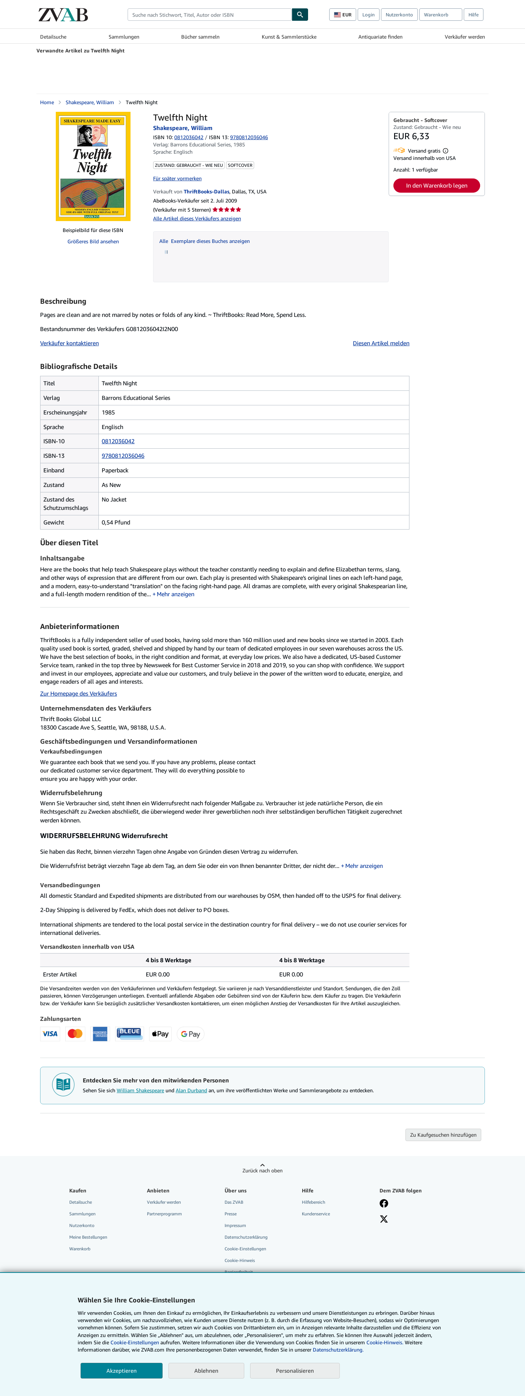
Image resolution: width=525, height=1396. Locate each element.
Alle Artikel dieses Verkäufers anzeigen (197, 218)
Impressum (235, 1225)
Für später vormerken (177, 178)
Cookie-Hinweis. (384, 1342)
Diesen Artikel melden (381, 343)
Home (47, 102)
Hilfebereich (313, 1202)
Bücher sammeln (200, 37)
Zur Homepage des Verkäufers (78, 693)
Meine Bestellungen (88, 1237)
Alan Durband (191, 1090)
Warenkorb (79, 1248)
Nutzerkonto (399, 14)
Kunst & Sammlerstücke (289, 37)
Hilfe (473, 14)
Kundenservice (316, 1213)
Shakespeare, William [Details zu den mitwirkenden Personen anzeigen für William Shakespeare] (90, 102)
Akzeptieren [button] (121, 1370)
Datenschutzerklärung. (338, 1349)
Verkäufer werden (465, 37)
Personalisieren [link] (295, 1370)
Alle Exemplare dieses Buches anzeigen (204, 241)
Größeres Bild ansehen (93, 241)
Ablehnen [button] (206, 1370)
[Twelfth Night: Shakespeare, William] (93, 166)
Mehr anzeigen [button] (175, 594)
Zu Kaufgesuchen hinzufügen (443, 1135)
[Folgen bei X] (384, 1220)
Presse (231, 1213)
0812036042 (188, 137)
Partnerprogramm (164, 1213)
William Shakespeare (140, 1090)
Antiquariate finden (380, 37)
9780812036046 (123, 455)
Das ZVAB (234, 1202)
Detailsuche (53, 37)
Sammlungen (124, 37)
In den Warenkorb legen (436, 185)
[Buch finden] (300, 14)
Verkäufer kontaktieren (69, 343)
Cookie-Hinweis (240, 1260)
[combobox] (210, 14)
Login (368, 14)
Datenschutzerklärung (246, 1237)
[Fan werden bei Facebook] (384, 1204)
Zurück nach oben (262, 1170)
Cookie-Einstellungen (134, 1342)
